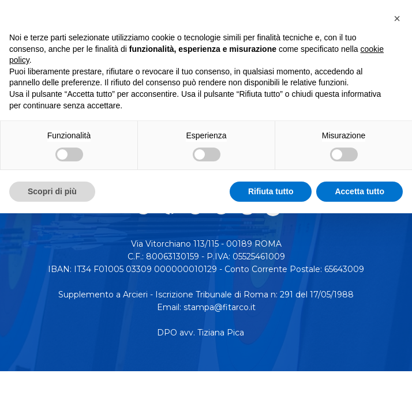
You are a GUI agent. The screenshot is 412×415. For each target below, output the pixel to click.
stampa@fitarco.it (219, 307)
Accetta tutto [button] (359, 191)
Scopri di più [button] (52, 191)
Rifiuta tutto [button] (271, 191)
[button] (397, 18)
